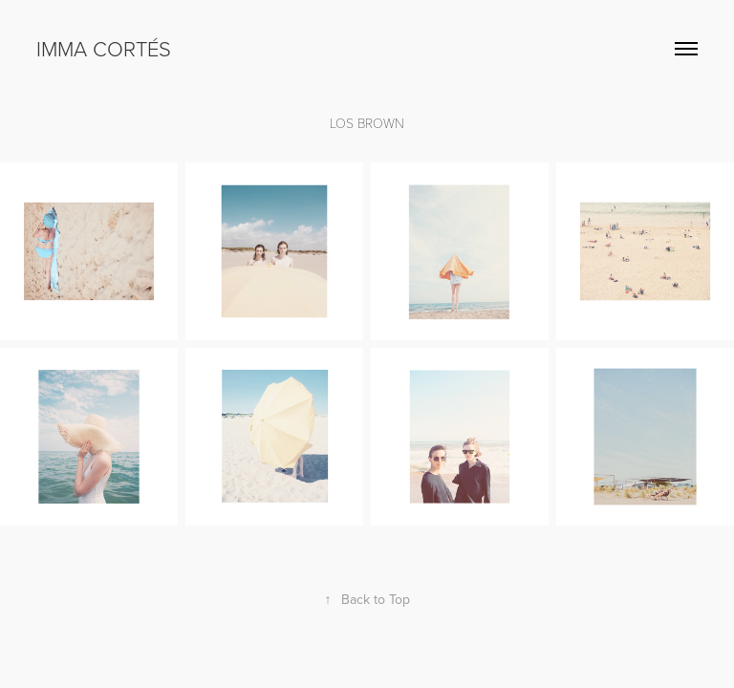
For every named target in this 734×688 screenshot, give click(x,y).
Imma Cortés (103, 48)
